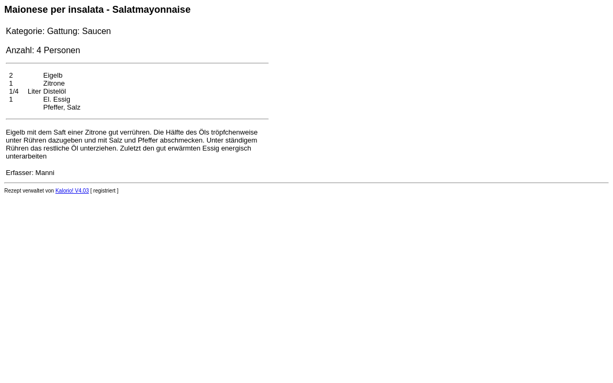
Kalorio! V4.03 (72, 191)
